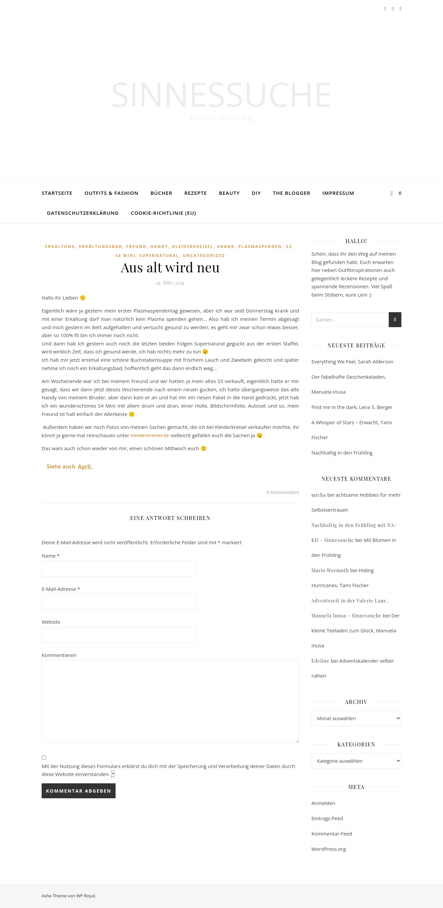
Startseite (57, 193)
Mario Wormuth (330, 570)
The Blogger (291, 193)
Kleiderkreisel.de (150, 435)
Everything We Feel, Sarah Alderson (352, 361)
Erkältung (60, 246)
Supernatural (159, 255)
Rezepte (195, 193)
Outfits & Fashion (112, 193)
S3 (288, 246)
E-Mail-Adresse (61, 588)
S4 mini (126, 255)
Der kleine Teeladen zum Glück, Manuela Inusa (355, 630)
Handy (160, 246)
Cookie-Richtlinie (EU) (163, 212)
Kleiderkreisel (193, 246)
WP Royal (85, 896)
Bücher (162, 193)
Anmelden (323, 803)
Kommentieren (59, 655)
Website (51, 621)
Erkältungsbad (100, 246)
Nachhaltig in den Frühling (341, 452)
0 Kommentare (282, 492)
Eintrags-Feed (327, 818)
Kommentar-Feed (331, 833)
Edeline (320, 661)
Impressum (338, 193)
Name (51, 555)
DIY (256, 193)
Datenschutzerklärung (83, 212)
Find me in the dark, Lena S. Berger (352, 407)
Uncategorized (204, 255)
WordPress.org (328, 848)
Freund (136, 246)
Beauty (229, 193)
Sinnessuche (221, 93)
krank (225, 246)
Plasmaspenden (260, 246)
